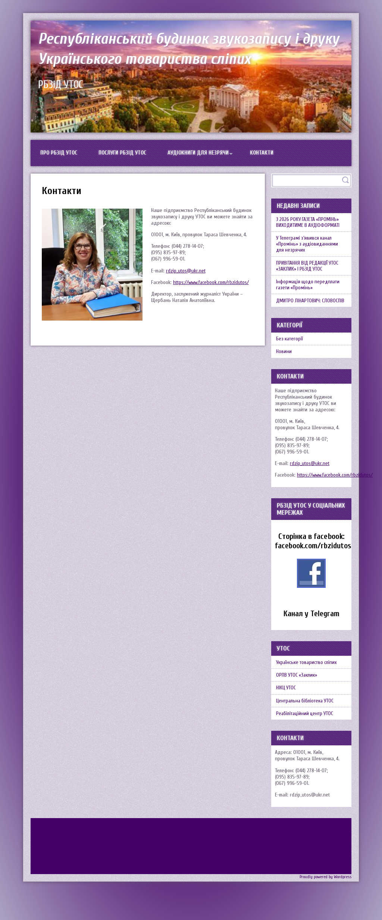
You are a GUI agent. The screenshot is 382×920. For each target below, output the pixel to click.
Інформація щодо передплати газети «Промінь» (309, 295)
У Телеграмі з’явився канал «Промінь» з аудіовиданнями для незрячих (309, 250)
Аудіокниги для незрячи (207, 154)
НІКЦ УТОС (287, 709)
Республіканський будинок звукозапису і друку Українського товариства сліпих (187, 48)
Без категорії (290, 353)
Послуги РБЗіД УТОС (128, 154)
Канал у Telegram (311, 630)
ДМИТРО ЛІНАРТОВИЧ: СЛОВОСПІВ (311, 313)
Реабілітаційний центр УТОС (306, 738)
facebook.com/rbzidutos (314, 562)
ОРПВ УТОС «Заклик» (298, 695)
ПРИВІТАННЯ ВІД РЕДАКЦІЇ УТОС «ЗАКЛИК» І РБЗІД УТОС (309, 274)
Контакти (275, 154)
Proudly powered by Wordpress (325, 902)
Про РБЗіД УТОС (60, 154)
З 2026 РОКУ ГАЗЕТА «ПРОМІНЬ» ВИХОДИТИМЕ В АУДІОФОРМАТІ (309, 226)
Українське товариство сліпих (308, 680)
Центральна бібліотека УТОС (307, 724)
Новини (284, 368)
